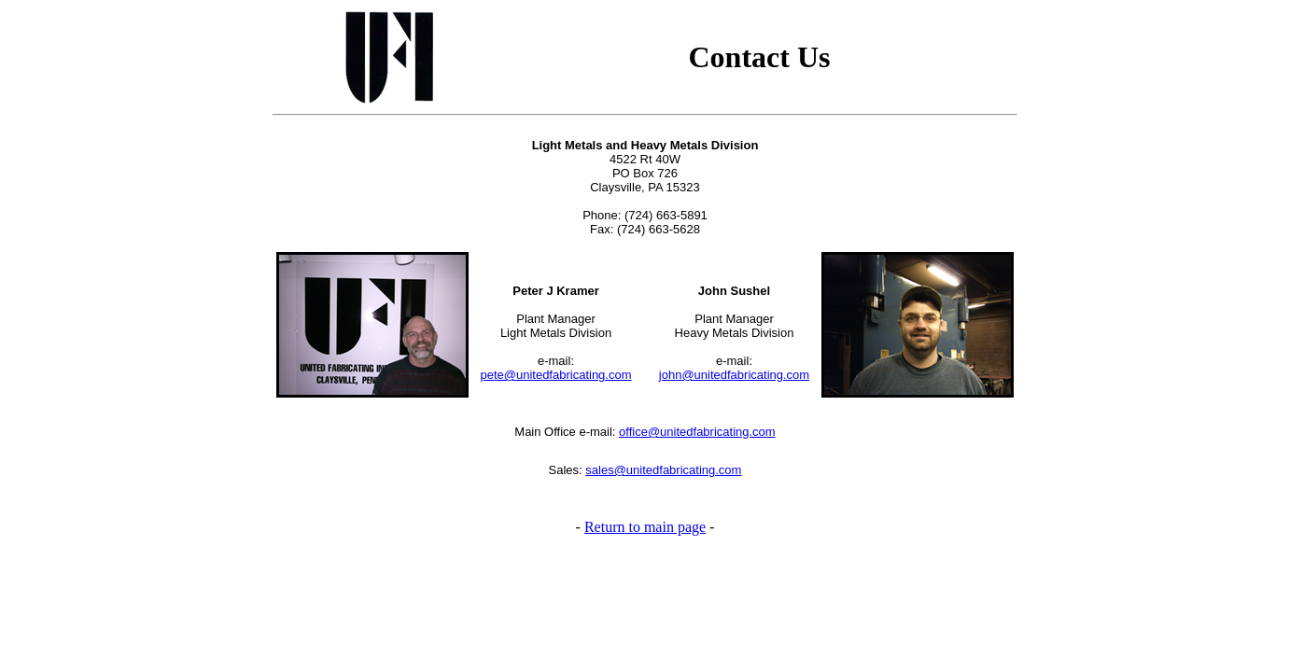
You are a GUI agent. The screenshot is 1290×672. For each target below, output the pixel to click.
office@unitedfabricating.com (697, 432)
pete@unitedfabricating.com (555, 375)
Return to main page (645, 527)
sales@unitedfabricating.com (663, 470)
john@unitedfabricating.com (734, 375)
